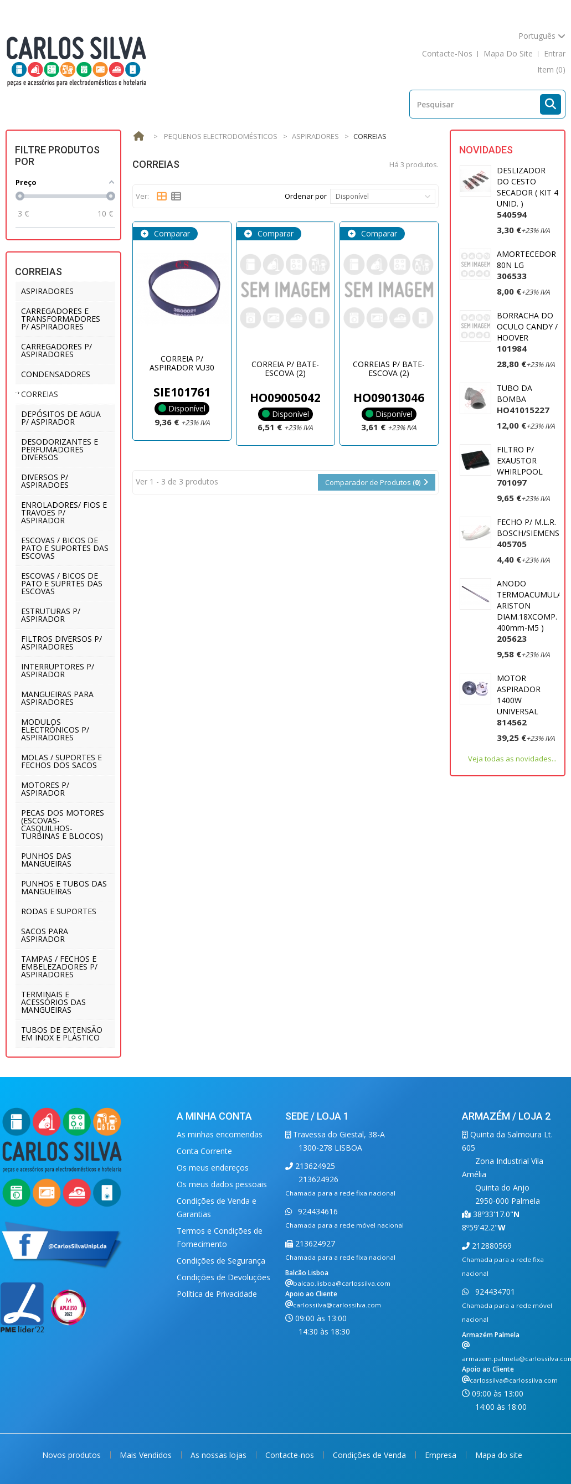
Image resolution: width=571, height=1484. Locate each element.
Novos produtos (72, 1455)
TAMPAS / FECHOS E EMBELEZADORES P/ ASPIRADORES (59, 967)
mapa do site (508, 53)
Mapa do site (498, 1455)
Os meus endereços (213, 1167)
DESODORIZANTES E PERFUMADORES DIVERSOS (59, 449)
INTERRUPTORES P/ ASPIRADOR (57, 670)
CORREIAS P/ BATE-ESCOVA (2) (389, 368)
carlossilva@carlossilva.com (337, 1305)
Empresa (442, 1455)
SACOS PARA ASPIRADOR (44, 935)
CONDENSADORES (55, 374)
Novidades (486, 150)
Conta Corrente (204, 1151)
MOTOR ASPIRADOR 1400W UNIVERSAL (519, 700)
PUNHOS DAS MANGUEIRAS (46, 860)
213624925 (314, 1166)
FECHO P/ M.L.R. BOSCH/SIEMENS (528, 533)
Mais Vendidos (147, 1455)
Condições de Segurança (221, 1260)
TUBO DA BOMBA (523, 399)
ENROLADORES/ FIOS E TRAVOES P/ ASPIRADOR (64, 512)
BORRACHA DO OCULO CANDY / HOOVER (527, 332)
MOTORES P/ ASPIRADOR (45, 789)
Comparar (171, 233)
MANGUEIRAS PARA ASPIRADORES (57, 698)
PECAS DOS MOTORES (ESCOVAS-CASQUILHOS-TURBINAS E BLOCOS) (62, 824)
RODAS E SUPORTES (58, 911)
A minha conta (214, 1116)
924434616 (317, 1211)
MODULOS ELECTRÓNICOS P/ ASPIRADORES (55, 730)
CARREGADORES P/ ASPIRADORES (56, 350)
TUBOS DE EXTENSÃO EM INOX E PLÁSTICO (61, 1033)
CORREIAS (39, 394)
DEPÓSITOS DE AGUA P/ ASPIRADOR (61, 418)
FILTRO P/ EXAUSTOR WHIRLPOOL (520, 466)
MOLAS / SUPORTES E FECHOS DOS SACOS (61, 761)
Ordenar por (306, 196)
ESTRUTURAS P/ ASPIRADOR (50, 615)
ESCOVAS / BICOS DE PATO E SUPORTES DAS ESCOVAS (65, 548)
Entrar (554, 53)
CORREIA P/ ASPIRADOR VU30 (182, 362)
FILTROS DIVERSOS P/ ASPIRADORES (61, 642)
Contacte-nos (290, 1455)
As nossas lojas (220, 1455)
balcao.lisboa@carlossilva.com (341, 1283)
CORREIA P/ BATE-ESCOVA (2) (285, 368)
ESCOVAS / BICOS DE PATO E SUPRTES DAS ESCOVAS (61, 583)
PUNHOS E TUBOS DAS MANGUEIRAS (64, 887)
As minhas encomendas (220, 1134)
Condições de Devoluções (223, 1277)
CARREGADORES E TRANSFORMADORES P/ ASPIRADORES (60, 319)
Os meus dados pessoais (222, 1184)
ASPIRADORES (47, 291)
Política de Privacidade (217, 1294)
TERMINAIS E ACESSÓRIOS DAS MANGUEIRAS (53, 1002)
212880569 (491, 1245)
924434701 (494, 1291)
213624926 (318, 1179)
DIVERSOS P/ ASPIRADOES (45, 481)
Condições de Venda (370, 1455)
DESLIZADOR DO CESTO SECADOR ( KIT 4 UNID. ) (527, 192)
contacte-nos (447, 53)
